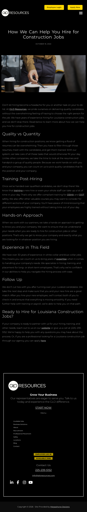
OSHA (70, 194)
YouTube (30, 482)
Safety (15, 437)
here (43, 340)
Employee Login (54, 7)
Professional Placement (22, 434)
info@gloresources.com (43, 475)
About (15, 427)
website (45, 328)
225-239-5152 (43, 470)
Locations (17, 440)
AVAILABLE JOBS (43, 458)
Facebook (18, 482)
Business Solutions (20, 424)
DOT (81, 194)
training (18, 190)
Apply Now (75, 7)
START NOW (43, 407)
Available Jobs (18, 421)
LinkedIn (11, 482)
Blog (15, 443)
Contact (16, 446)
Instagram (24, 482)
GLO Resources (18, 109)
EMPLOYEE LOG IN (43, 454)
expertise (61, 259)
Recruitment (18, 431)
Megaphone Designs (60, 507)
